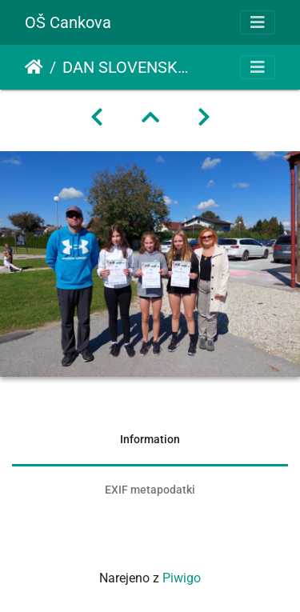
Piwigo (181, 578)
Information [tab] (150, 439)
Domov (34, 67)
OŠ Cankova (68, 22)
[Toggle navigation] (257, 22)
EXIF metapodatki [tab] (150, 489)
